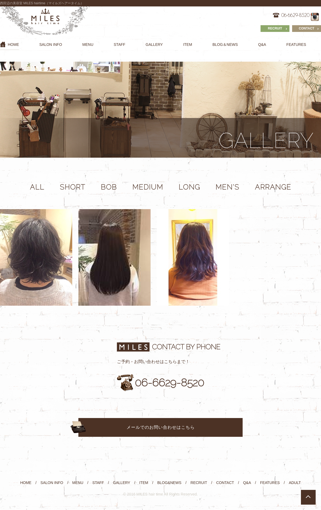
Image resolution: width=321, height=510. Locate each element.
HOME (9, 44)
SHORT (72, 187)
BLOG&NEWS (169, 483)
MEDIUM (147, 187)
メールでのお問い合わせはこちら (161, 427)
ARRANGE (273, 187)
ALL (37, 187)
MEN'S (227, 187)
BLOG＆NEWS (225, 44)
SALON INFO (50, 44)
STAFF (119, 44)
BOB (109, 187)
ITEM (187, 44)
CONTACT (306, 28)
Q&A (262, 44)
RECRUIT (275, 28)
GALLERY (154, 44)
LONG (189, 187)
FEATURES (296, 44)
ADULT (295, 483)
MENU (87, 44)
